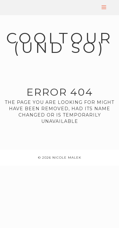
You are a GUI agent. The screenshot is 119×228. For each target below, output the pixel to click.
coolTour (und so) (59, 43)
